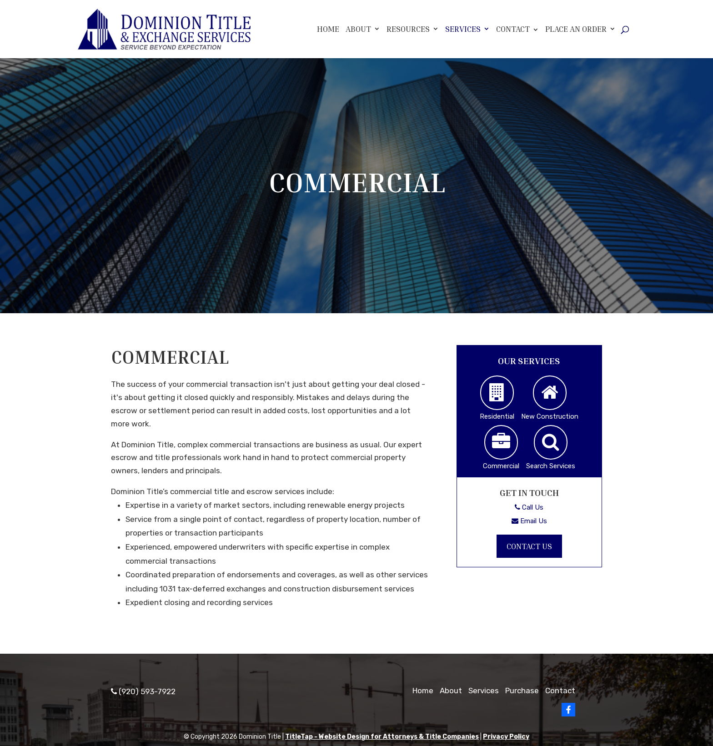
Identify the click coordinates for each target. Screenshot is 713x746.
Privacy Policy (506, 737)
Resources (408, 29)
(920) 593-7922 (143, 691)
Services (463, 29)
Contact (513, 29)
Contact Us (529, 546)
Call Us (529, 507)
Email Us (529, 521)
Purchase (522, 690)
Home (328, 29)
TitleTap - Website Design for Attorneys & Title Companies (382, 737)
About (358, 29)
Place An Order (576, 29)
